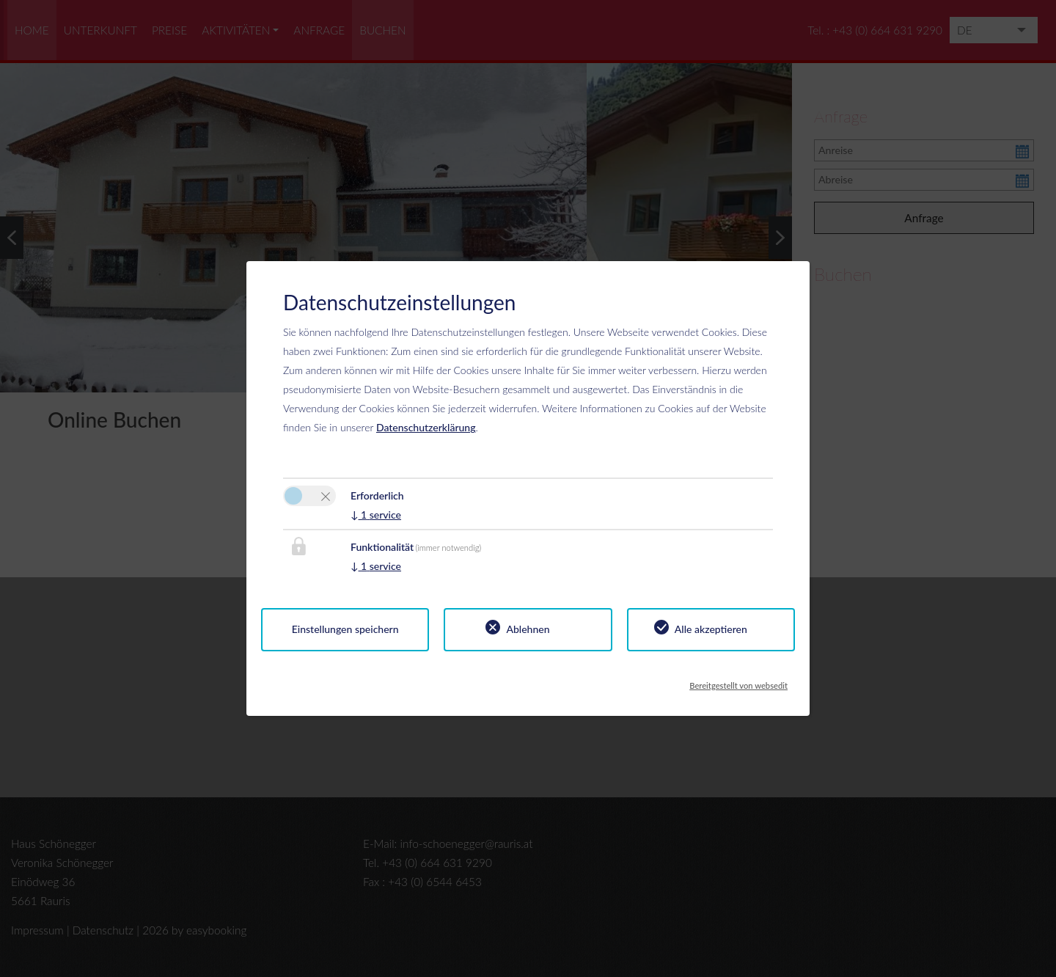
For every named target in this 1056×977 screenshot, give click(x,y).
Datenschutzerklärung (426, 427)
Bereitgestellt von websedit (738, 681)
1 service (376, 514)
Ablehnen (527, 629)
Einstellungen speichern (345, 629)
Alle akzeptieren (711, 629)
